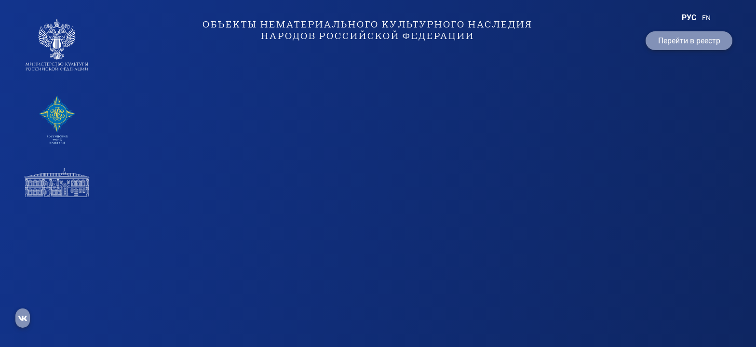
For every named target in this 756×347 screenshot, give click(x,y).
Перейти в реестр (689, 40)
